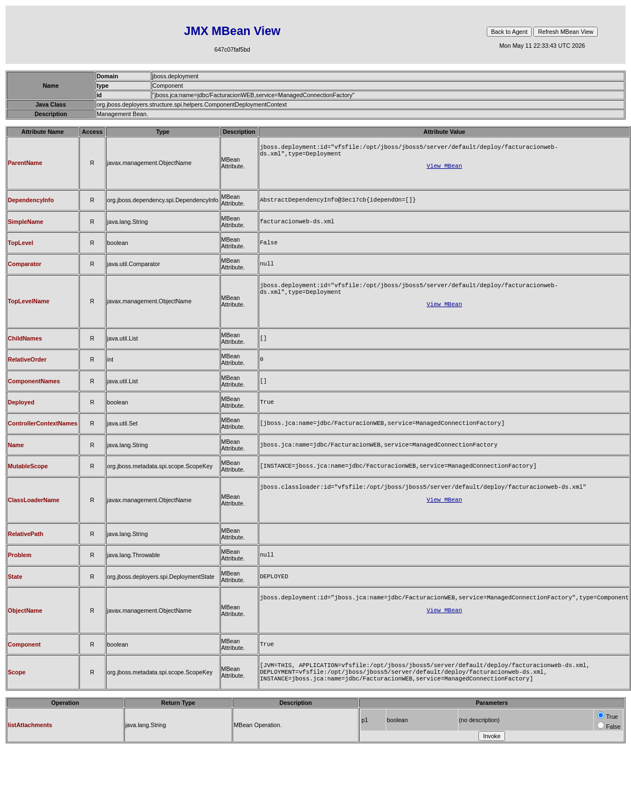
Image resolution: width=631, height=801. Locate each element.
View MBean (444, 169)
